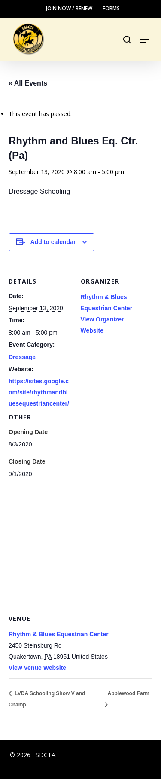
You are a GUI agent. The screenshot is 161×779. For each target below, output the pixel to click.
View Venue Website (37, 667)
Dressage (22, 357)
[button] (144, 39)
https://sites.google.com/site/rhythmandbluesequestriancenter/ (39, 392)
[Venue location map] (80, 547)
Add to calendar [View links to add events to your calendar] (53, 241)
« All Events (28, 83)
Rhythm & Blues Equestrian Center (59, 634)
